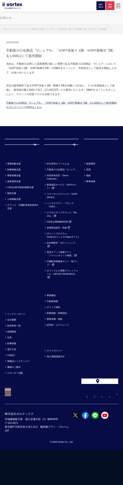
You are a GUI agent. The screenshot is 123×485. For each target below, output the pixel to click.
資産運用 (90, 192)
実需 (88, 198)
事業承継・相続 (54, 348)
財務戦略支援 (14, 198)
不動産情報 (52, 330)
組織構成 (11, 360)
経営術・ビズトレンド (58, 353)
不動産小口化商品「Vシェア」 (62, 198)
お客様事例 (93, 184)
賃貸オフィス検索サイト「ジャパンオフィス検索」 (62, 283)
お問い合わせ (61, 425)
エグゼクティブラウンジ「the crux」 (62, 243)
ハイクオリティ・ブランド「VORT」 (60, 234)
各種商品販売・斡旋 (58, 256)
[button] (118, 5)
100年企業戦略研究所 (59, 250)
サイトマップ (24, 429)
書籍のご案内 (14, 396)
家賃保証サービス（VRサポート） (62, 215)
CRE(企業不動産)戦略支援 (20, 216)
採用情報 (55, 167)
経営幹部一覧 (14, 354)
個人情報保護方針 (56, 385)
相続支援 (11, 222)
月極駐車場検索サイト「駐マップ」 (62, 292)
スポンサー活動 (15, 402)
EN (37, 429)
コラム (50, 316)
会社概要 (11, 348)
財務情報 (11, 372)
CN (43, 429)
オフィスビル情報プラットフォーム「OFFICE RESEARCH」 (62, 302)
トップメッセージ (16, 342)
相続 (88, 204)
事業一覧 (12, 184)
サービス (52, 184)
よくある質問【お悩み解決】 (32, 425)
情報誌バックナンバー (18, 390)
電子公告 (11, 378)
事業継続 (51, 324)
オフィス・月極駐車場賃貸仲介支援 (23, 236)
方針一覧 (52, 371)
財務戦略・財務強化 (57, 342)
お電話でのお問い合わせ (87, 425)
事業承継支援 (14, 204)
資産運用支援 (14, 210)
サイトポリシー (54, 379)
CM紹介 (11, 384)
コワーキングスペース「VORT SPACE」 (62, 224)
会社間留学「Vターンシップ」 (62, 273)
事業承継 (90, 210)
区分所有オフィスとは (58, 192)
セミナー (13, 316)
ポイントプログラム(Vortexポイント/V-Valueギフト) (63, 264)
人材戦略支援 (14, 228)
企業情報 (12, 334)
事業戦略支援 (14, 192)
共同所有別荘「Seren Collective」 (57, 206)
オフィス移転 (53, 336)
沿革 (9, 366)
